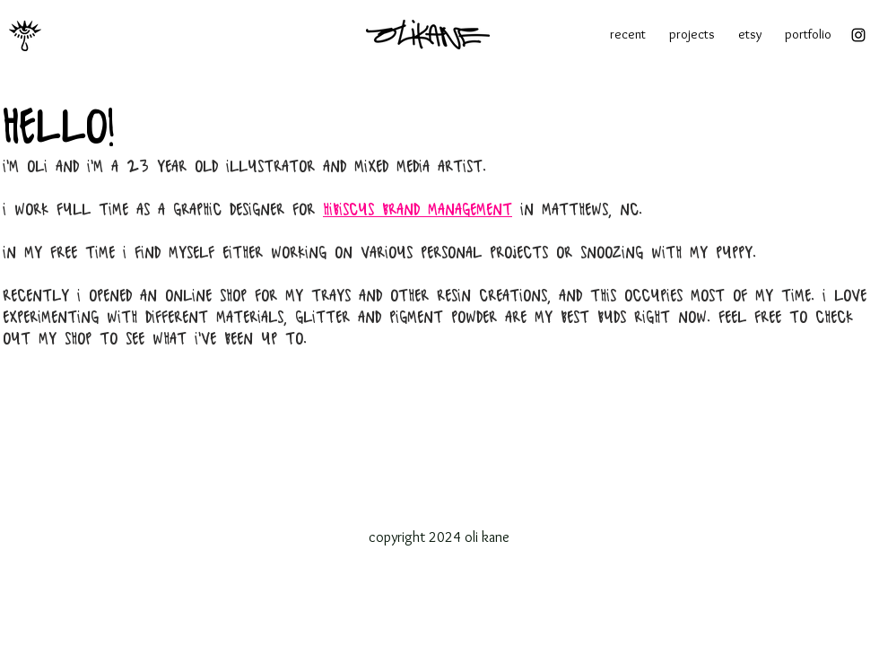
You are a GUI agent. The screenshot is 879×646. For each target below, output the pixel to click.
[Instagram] (858, 35)
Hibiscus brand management (417, 211)
